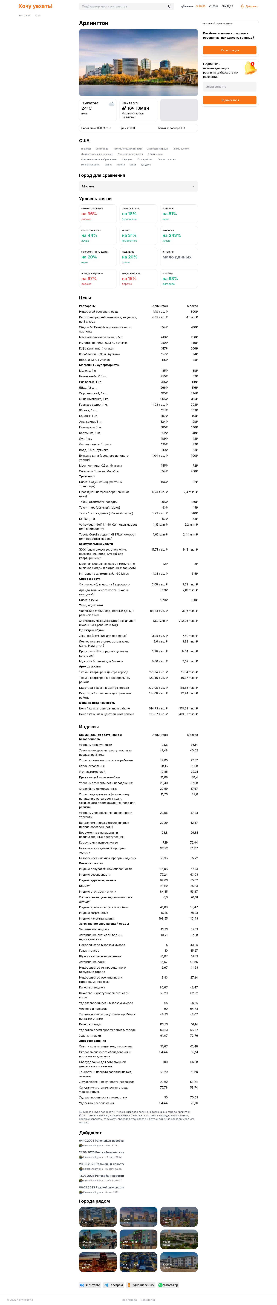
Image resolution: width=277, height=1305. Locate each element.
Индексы (86, 148)
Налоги (121, 164)
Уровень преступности (130, 154)
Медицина (127, 159)
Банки (133, 164)
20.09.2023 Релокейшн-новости (102, 1164)
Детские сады (155, 154)
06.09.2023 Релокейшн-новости (101, 1187)
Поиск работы (144, 159)
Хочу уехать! (35, 6)
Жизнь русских (181, 148)
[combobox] (123, 6)
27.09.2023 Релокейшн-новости (101, 1152)
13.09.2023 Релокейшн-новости (101, 1175)
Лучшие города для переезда (97, 154)
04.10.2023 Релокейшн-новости (101, 1140)
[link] (90, 1285)
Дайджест (249, 6)
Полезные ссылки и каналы (127, 148)
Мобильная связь (90, 164)
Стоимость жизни (166, 159)
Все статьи (148, 1299)
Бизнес (108, 164)
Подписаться (230, 100)
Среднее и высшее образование (99, 159)
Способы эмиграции (158, 148)
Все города (102, 148)
